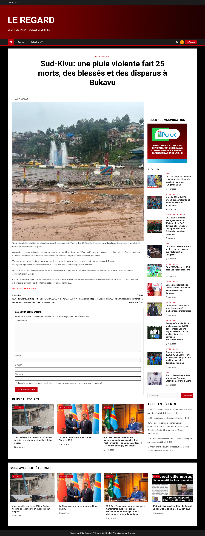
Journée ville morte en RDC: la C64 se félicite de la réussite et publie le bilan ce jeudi (33, 440)
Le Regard (31, 20)
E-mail (18, 364)
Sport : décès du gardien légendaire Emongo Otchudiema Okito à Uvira (178, 378)
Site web (19, 374)
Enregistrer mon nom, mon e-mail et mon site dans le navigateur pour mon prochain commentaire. (61, 383)
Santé (69, 408)
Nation (97, 57)
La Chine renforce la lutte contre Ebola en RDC (168, 418)
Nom (18, 355)
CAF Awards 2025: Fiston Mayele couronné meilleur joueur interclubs (178, 308)
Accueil (21, 42)
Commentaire (22, 320)
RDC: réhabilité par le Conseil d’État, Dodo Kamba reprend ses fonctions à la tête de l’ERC (111, 298)
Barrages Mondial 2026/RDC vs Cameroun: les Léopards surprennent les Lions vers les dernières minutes (178, 357)
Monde (169, 215)
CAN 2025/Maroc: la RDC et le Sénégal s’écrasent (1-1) (178, 270)
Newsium (117, 533)
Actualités (36, 42)
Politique (105, 57)
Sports (168, 174)
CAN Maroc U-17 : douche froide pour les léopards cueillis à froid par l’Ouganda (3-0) (178, 180)
